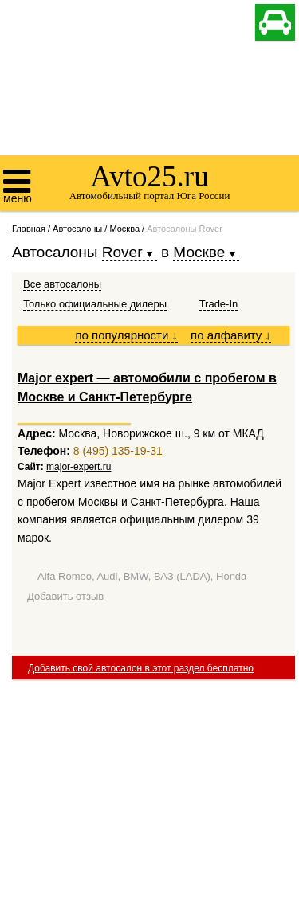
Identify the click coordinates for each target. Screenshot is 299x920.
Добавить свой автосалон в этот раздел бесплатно (141, 668)
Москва (124, 228)
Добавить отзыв (65, 596)
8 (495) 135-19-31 (118, 450)
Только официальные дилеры (95, 304)
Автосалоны (77, 228)
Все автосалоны (62, 284)
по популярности (126, 335)
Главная (28, 228)
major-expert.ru (78, 466)
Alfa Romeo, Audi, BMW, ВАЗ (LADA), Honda (141, 576)
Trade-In (218, 304)
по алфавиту (231, 335)
